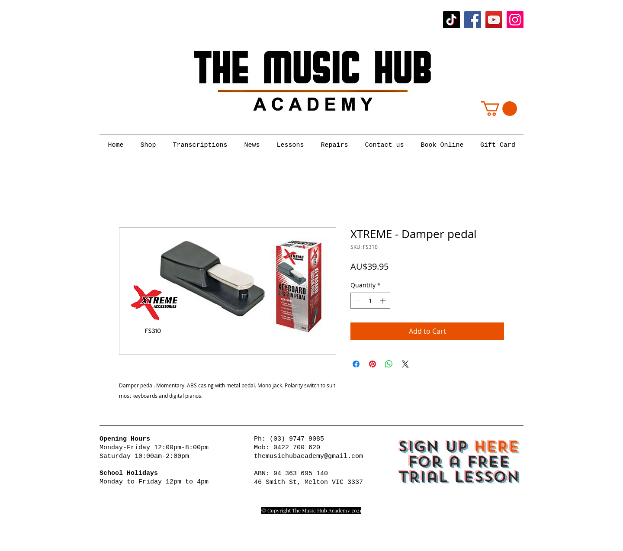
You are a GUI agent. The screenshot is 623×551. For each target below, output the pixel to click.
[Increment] (383, 300)
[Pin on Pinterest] (372, 364)
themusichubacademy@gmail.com (308, 456)
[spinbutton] (370, 300)
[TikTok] (451, 19)
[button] (499, 108)
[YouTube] (493, 19)
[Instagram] (515, 19)
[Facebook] (472, 19)
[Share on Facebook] (356, 364)
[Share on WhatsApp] (389, 364)
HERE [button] (496, 446)
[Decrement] (357, 300)
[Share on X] (405, 364)
